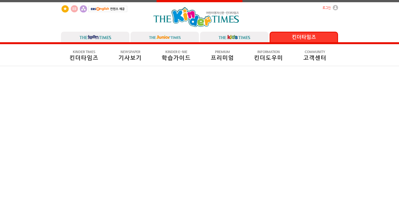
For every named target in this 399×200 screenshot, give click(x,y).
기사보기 (130, 55)
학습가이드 (176, 55)
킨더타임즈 (84, 55)
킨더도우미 (268, 55)
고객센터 (315, 55)
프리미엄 (222, 55)
